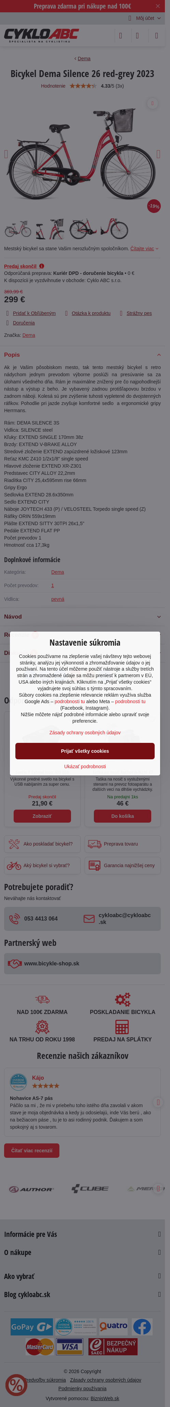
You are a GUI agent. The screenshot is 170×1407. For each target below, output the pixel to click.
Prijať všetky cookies (85, 751)
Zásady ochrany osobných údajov (85, 732)
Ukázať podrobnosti (85, 766)
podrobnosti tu (70, 701)
